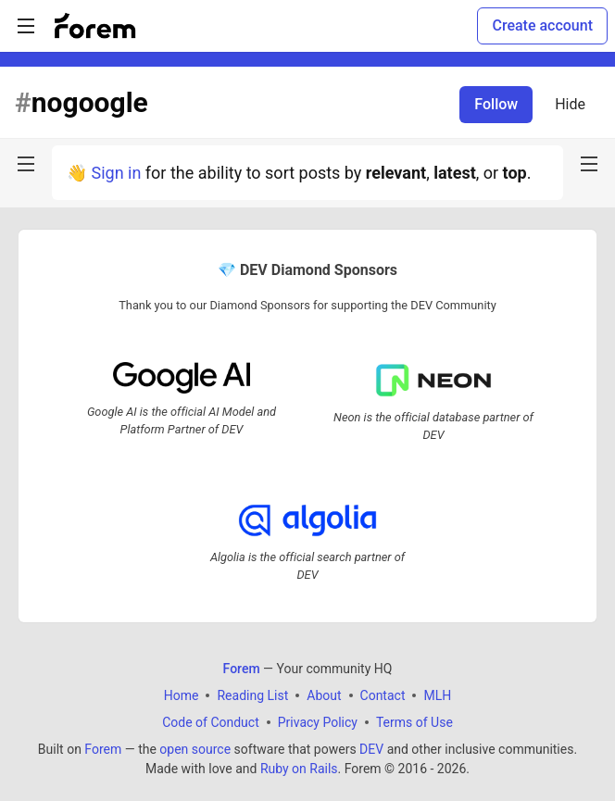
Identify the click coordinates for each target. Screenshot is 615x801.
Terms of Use (414, 722)
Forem (102, 749)
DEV (371, 749)
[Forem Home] (95, 25)
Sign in (116, 172)
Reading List (252, 695)
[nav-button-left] (25, 163)
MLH (437, 695)
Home (181, 695)
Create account (542, 25)
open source (195, 749)
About (324, 695)
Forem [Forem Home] (241, 668)
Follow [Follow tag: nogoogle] (496, 104)
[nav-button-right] (589, 163)
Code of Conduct (210, 722)
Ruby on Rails (299, 768)
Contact (383, 695)
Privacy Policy (318, 722)
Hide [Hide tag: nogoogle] (570, 104)
